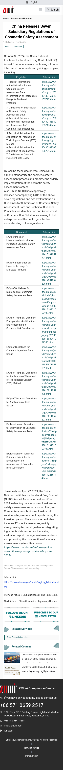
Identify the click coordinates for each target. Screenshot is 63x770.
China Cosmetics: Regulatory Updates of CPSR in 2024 (39, 601)
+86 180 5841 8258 (14, 720)
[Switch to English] (33, 2)
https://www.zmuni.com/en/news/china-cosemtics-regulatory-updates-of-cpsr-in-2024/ (28, 551)
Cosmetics (17, 47)
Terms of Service (31, 748)
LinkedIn (8, 730)
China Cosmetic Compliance (18, 637)
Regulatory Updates (21, 18)
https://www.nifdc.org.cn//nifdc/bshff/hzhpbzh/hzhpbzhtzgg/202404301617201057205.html (48, 273)
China (6, 47)
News (6, 18)
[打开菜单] (40, 9)
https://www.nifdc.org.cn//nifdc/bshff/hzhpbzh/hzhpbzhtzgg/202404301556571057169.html (48, 357)
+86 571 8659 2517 (22, 705)
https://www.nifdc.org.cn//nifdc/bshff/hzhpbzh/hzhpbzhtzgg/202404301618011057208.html (48, 383)
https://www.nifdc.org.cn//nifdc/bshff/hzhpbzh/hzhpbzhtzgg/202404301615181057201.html (48, 247)
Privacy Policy (31, 756)
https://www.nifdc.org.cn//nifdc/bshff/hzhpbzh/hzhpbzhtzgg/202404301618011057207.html (48, 409)
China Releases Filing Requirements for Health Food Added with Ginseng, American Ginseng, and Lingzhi (41, 595)
